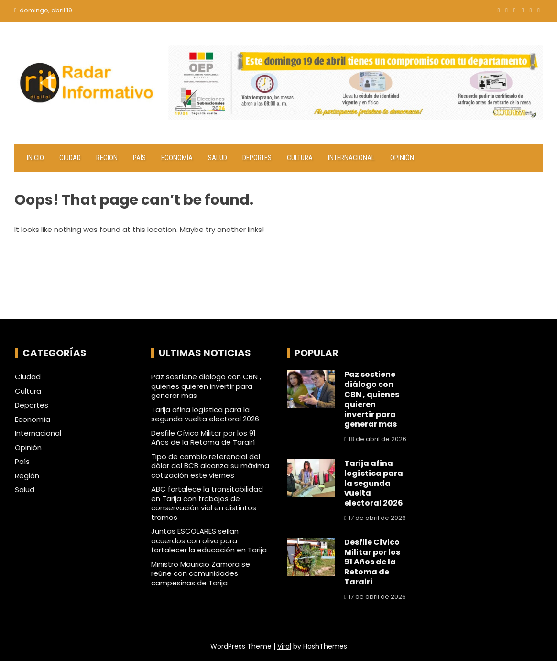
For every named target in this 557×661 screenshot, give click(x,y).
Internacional (351, 158)
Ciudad (70, 158)
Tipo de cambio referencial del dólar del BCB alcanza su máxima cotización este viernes (210, 466)
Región (107, 158)
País (139, 158)
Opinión (402, 158)
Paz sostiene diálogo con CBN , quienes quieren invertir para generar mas (206, 386)
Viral (284, 646)
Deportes (257, 158)
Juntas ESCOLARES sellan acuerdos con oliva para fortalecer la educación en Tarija (209, 540)
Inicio (35, 158)
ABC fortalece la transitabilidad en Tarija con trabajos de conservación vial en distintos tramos (207, 503)
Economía (177, 158)
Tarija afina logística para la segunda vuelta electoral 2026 (205, 414)
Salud (217, 158)
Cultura (300, 158)
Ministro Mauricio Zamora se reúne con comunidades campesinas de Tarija (200, 573)
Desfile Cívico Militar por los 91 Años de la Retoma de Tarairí (203, 438)
